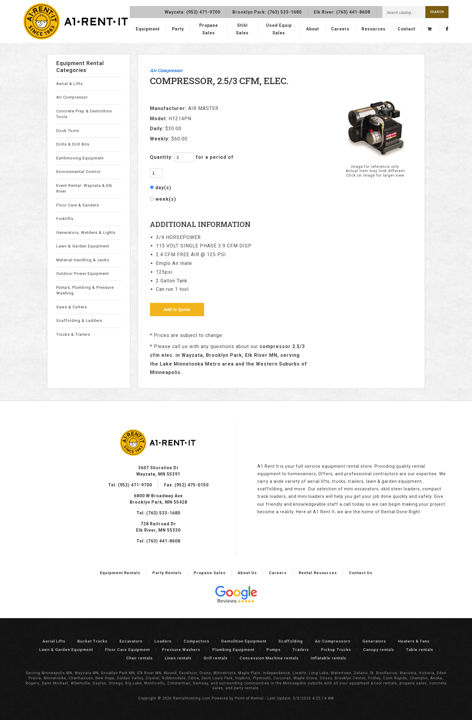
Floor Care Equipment (127, 649)
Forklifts (64, 218)
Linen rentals (178, 658)
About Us (247, 573)
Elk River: (342, 11)
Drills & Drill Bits (72, 144)
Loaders (163, 641)
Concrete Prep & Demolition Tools (84, 114)
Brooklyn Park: (267, 11)
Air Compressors (332, 641)
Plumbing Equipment (233, 649)
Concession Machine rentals (269, 658)
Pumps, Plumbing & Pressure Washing (85, 290)
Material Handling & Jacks (82, 260)
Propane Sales (209, 29)
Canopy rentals (378, 649)
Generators (374, 641)
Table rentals (419, 649)
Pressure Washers (181, 649)
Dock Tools (67, 130)
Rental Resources (318, 573)
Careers (340, 29)
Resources (373, 29)
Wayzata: (192, 11)
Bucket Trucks (92, 641)
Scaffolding (290, 641)
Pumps (273, 649)
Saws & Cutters (71, 307)
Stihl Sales (242, 29)
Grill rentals (215, 658)
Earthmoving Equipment (80, 158)
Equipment (148, 29)
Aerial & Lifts (69, 83)
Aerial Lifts (53, 641)
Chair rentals (139, 658)
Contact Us (360, 573)
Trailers (301, 649)
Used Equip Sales (278, 29)
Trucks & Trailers (73, 334)
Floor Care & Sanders (77, 205)
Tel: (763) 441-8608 (158, 541)
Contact (406, 29)
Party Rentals (167, 573)
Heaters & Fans (414, 641)
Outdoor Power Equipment (82, 273)
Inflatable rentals (328, 658)
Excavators (131, 641)
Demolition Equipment (243, 641)
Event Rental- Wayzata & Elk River (84, 188)
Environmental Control (78, 171)
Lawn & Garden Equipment (82, 246)
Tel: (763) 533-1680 (158, 513)
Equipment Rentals (120, 573)
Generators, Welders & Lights (86, 232)
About (311, 29)
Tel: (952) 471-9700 (130, 485)
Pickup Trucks (336, 649)
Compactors (196, 641)
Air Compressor (72, 97)
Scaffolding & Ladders (79, 320)
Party (178, 29)
